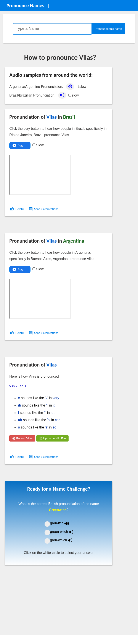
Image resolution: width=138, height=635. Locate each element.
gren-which (64, 540)
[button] (17, 209)
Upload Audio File (52, 438)
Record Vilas (22, 438)
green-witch (64, 531)
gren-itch (62, 523)
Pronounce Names (25, 5)
